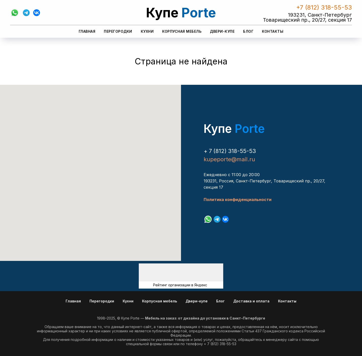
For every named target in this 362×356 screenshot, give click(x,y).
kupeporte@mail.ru (229, 159)
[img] (181, 272)
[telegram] (26, 12)
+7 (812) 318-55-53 (324, 7)
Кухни (147, 31)
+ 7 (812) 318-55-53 (230, 151)
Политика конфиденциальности (238, 199)
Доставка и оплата (251, 301)
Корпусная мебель (181, 31)
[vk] (36, 12)
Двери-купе (222, 31)
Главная (87, 31)
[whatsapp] (14, 12)
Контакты (272, 31)
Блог (248, 31)
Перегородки (118, 31)
